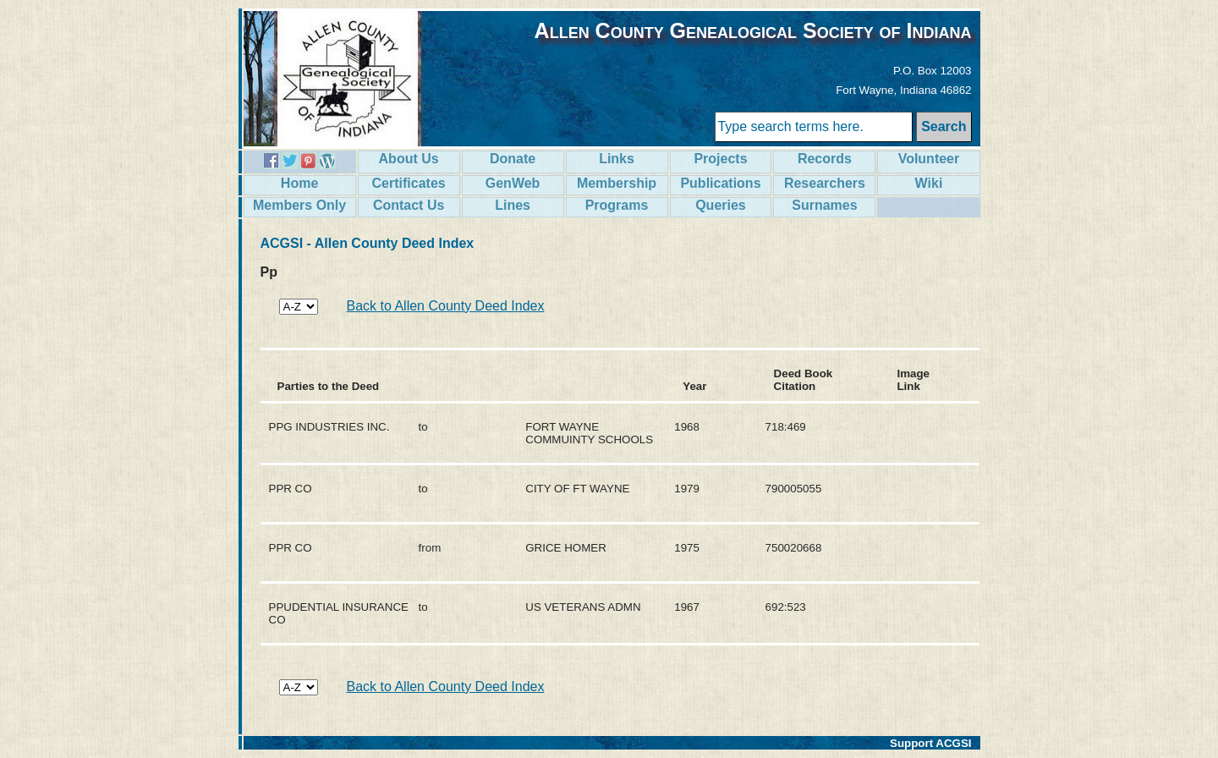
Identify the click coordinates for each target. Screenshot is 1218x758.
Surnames (824, 205)
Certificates (409, 183)
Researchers (824, 183)
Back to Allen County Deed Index (446, 306)
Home (299, 183)
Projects (720, 158)
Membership (616, 183)
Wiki (929, 183)
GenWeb (513, 183)
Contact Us (408, 205)
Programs (617, 205)
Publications (720, 183)
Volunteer (929, 158)
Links (616, 158)
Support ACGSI (931, 743)
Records (825, 158)
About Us (409, 158)
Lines (512, 205)
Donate (512, 158)
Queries (720, 205)
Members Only (299, 205)
